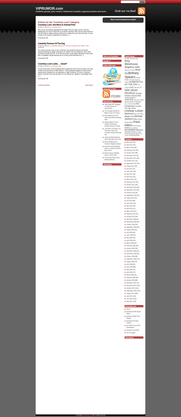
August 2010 (130, 198)
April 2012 (129, 145)
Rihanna (139, 130)
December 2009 (131, 219)
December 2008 (131, 251)
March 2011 (130, 179)
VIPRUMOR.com (49, 8)
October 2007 (130, 288)
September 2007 (131, 291)
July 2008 (129, 264)
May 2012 (129, 142)
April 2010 (129, 208)
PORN (127, 128)
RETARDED (130, 130)
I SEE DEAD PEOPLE (133, 90)
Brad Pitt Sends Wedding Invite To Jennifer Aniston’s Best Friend (112, 148)
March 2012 (130, 147)
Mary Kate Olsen (138, 114)
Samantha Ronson (130, 132)
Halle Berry (137, 87)
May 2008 (129, 269)
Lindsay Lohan (134, 110)
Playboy (138, 125)
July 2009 (129, 232)
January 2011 (130, 184)
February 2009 (130, 246)
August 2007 (130, 293)
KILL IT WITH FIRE (130, 104)
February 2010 (130, 214)
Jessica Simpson (130, 98)
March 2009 (130, 243)
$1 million (127, 58)
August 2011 (130, 166)
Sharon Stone (135, 133)
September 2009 (131, 227)
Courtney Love (56, 27)
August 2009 (130, 230)
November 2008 (131, 253)
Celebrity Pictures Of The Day (51, 43)
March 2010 (130, 211)
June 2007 (129, 299)
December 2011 (131, 155)
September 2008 (131, 259)
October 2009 (130, 224)
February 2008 (130, 277)
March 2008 (130, 275)
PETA (134, 125)
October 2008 (130, 256)
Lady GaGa (131, 108)
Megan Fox (129, 116)
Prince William (134, 128)
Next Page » (89, 85)
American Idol (134, 58)
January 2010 (130, 216)
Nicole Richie (129, 122)
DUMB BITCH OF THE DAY (134, 83)
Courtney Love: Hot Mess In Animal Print (56, 25)
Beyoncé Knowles (130, 70)
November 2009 (131, 222)
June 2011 (129, 171)
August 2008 (130, 261)
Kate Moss (137, 100)
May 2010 (129, 206)
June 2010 (129, 203)
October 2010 (130, 192)
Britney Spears (132, 75)
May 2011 (129, 174)
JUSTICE (129, 100)
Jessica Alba (136, 96)
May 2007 (129, 301)
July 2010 (129, 200)
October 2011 (130, 161)
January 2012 (130, 153)
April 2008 (129, 272)
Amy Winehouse (131, 62)
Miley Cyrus (137, 119)
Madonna (129, 113)
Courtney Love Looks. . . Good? (52, 64)
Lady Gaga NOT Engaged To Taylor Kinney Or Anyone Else (112, 106)
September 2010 (131, 195)
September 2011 (131, 163)
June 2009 (129, 235)
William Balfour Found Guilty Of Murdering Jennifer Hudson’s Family (112, 124)
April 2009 (129, 240)
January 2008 (130, 280)
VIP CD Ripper (130, 333)
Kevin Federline (135, 102)
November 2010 (131, 190)
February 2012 (130, 150)
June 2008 (129, 267)
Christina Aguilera (134, 80)
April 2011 (129, 177)
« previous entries (44, 85)
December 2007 (131, 283)
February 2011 (130, 182)
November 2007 (131, 285)
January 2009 (130, 248)
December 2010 (131, 187)
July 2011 (129, 169)
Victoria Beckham (134, 135)
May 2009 (129, 238)
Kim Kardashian (132, 105)
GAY (132, 87)
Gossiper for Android (132, 330)
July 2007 (129, 296)
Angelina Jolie (132, 67)
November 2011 (131, 158)
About (128, 309)
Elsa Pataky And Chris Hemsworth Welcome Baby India (112, 117)
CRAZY (83, 46)
